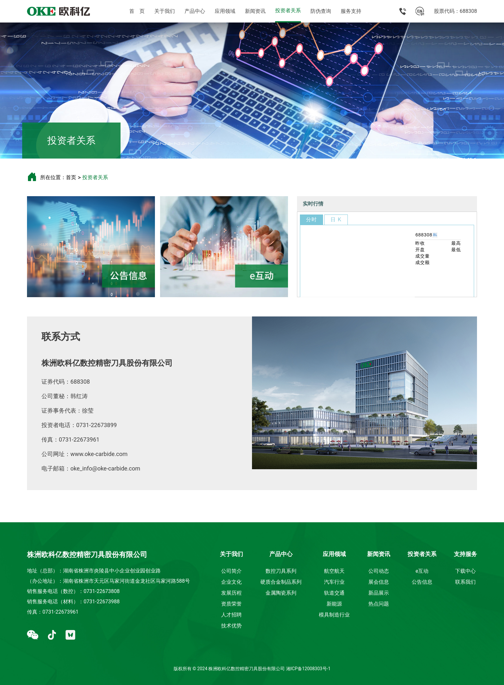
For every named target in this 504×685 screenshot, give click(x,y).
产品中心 (194, 11)
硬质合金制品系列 (281, 582)
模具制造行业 (334, 615)
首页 (71, 177)
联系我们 (465, 582)
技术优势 (231, 626)
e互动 (422, 571)
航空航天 (334, 571)
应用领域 (225, 11)
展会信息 (378, 582)
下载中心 (465, 571)
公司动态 (378, 571)
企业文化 (231, 582)
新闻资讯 (255, 11)
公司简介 (231, 571)
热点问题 (378, 604)
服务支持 (351, 11)
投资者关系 (288, 10)
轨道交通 (334, 593)
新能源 (334, 604)
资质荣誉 (231, 604)
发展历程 (231, 593)
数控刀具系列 (281, 571)
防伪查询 (320, 11)
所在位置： (53, 177)
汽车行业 (334, 582)
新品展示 (378, 593)
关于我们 (164, 11)
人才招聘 (231, 615)
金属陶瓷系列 (281, 593)
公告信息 (422, 582)
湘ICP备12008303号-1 (308, 668)
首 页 (137, 11)
